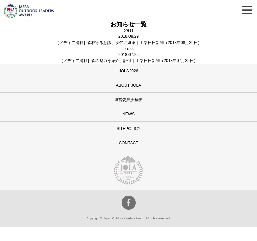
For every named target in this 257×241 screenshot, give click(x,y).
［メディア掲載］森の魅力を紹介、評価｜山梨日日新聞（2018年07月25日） (128, 60)
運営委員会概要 (128, 99)
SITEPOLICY (129, 128)
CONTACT (128, 143)
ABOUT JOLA (128, 85)
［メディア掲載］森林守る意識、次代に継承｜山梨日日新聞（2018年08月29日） (128, 42)
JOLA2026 (128, 71)
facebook (129, 203)
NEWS (128, 114)
